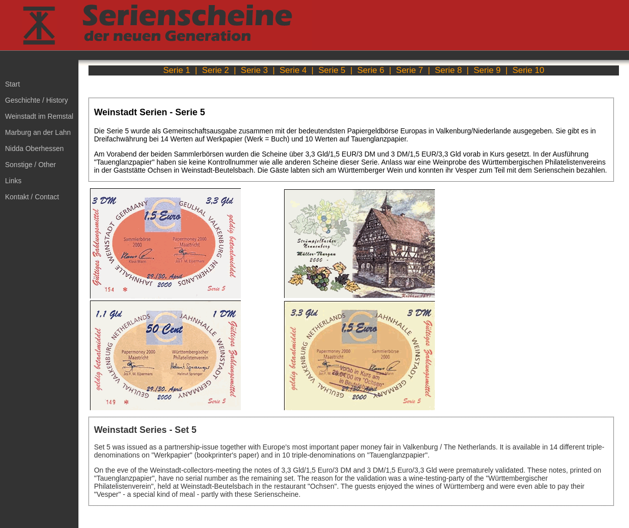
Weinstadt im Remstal (39, 116)
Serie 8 (448, 70)
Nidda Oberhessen (34, 148)
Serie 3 (254, 70)
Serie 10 (528, 70)
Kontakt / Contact (32, 197)
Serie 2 (215, 70)
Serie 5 (331, 70)
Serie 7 (409, 70)
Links (13, 181)
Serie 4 (293, 70)
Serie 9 (487, 70)
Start (12, 84)
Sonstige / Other (30, 165)
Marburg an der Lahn (38, 132)
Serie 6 (370, 70)
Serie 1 (176, 70)
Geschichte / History (36, 100)
